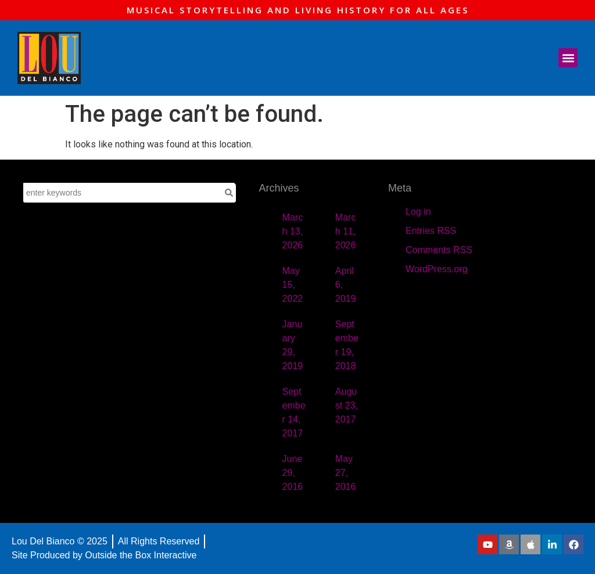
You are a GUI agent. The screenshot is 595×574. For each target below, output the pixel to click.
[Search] (229, 193)
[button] (568, 57)
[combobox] (122, 193)
